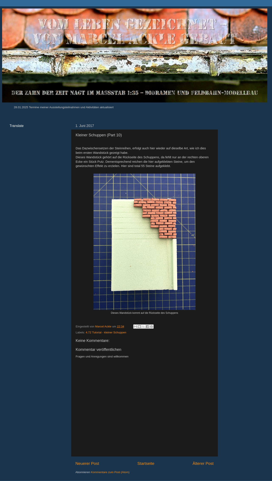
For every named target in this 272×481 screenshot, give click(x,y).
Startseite (145, 463)
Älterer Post (203, 463)
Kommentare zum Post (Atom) (110, 472)
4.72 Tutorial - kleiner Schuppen (106, 332)
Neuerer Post (87, 463)
